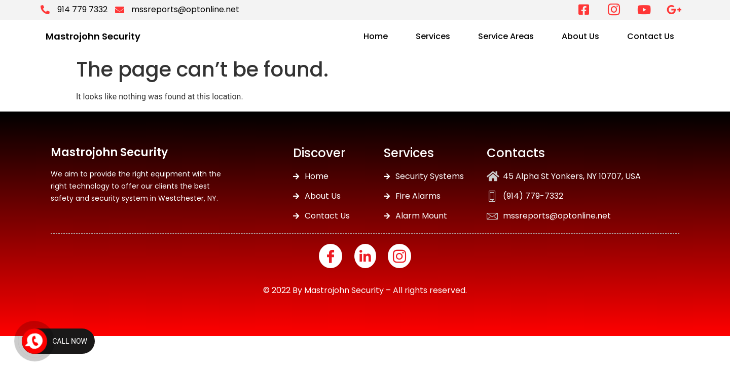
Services (433, 36)
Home (375, 36)
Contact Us (650, 36)
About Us (580, 36)
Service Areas (506, 36)
